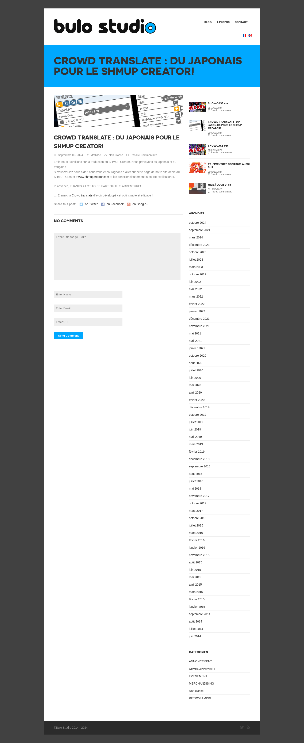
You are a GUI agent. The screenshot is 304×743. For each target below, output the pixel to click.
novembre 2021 (199, 326)
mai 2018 (195, 488)
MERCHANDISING (201, 683)
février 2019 (197, 451)
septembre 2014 (199, 614)
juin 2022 (195, 281)
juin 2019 (195, 429)
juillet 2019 (196, 422)
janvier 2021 (197, 348)
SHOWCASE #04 (218, 145)
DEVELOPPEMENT (202, 668)
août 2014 (195, 621)
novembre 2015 (199, 555)
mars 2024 (196, 237)
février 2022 (197, 304)
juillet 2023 (196, 259)
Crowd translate (82, 195)
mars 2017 (196, 510)
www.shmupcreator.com (93, 177)
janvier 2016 (197, 547)
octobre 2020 (197, 355)
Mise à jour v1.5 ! (219, 184)
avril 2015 (195, 584)
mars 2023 (196, 267)
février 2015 (197, 599)
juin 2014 (195, 636)
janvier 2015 (197, 606)
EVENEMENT (198, 676)
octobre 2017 (197, 503)
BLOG (208, 22)
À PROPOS (223, 22)
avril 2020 (195, 392)
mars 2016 (196, 533)
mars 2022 (196, 296)
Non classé (116, 155)
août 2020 (195, 363)
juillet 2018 (196, 481)
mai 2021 (195, 333)
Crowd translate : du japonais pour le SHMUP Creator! (225, 125)
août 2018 (195, 473)
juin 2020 (195, 377)
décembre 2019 (199, 407)
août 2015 (195, 562)
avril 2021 (195, 340)
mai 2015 (195, 577)
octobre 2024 (197, 222)
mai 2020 (195, 385)
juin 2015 (195, 569)
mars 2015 (196, 592)
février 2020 (197, 400)
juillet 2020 (196, 370)
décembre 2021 (199, 318)
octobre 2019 (197, 414)
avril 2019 (195, 436)
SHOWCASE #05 (218, 103)
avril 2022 (195, 289)
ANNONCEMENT (200, 661)
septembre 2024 (199, 230)
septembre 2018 (199, 466)
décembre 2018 (199, 459)
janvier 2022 (197, 311)
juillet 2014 (196, 629)
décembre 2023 (199, 244)
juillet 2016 (196, 525)
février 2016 (197, 540)
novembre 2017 (199, 496)
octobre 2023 (197, 252)
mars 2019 (196, 444)
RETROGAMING (200, 698)
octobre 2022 (197, 274)
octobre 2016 (197, 518)
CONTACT (241, 22)
